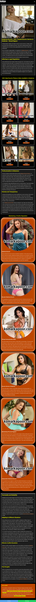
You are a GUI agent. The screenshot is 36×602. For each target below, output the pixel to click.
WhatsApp (27, 600)
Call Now (9, 600)
